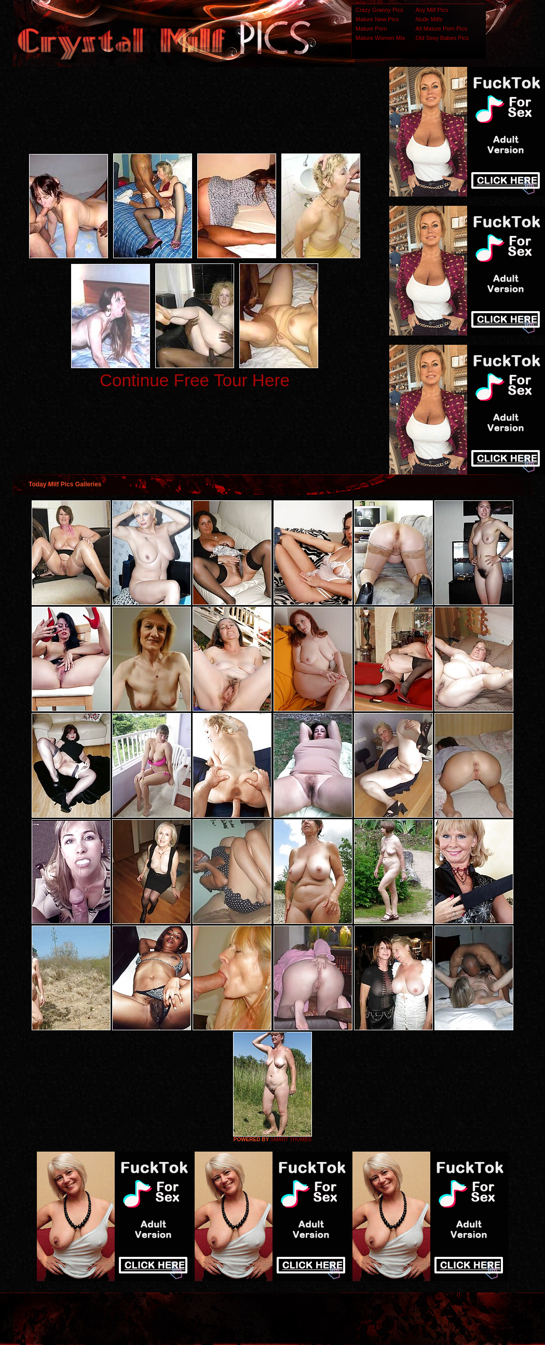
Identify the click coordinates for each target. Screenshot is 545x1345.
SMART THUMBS (290, 1139)
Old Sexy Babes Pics (442, 38)
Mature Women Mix (380, 38)
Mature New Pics (377, 19)
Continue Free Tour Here (195, 380)
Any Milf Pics (431, 10)
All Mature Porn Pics (441, 28)
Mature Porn (371, 28)
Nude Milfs (428, 19)
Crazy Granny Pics (379, 10)
